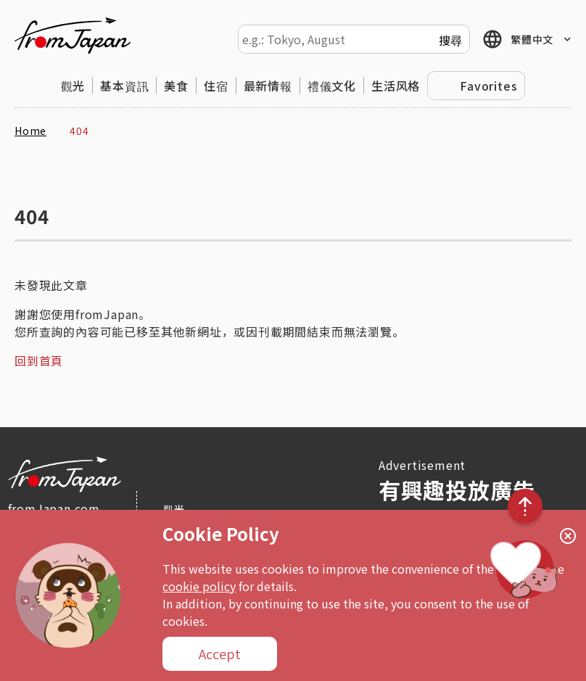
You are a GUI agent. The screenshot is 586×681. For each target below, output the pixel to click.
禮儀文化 (332, 85)
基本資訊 (124, 85)
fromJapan (73, 35)
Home (30, 130)
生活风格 (395, 85)
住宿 (216, 85)
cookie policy (199, 586)
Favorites (488, 85)
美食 (176, 85)
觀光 (73, 85)
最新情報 (268, 85)
